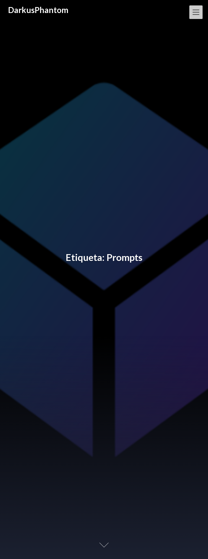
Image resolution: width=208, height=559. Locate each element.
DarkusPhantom (38, 10)
